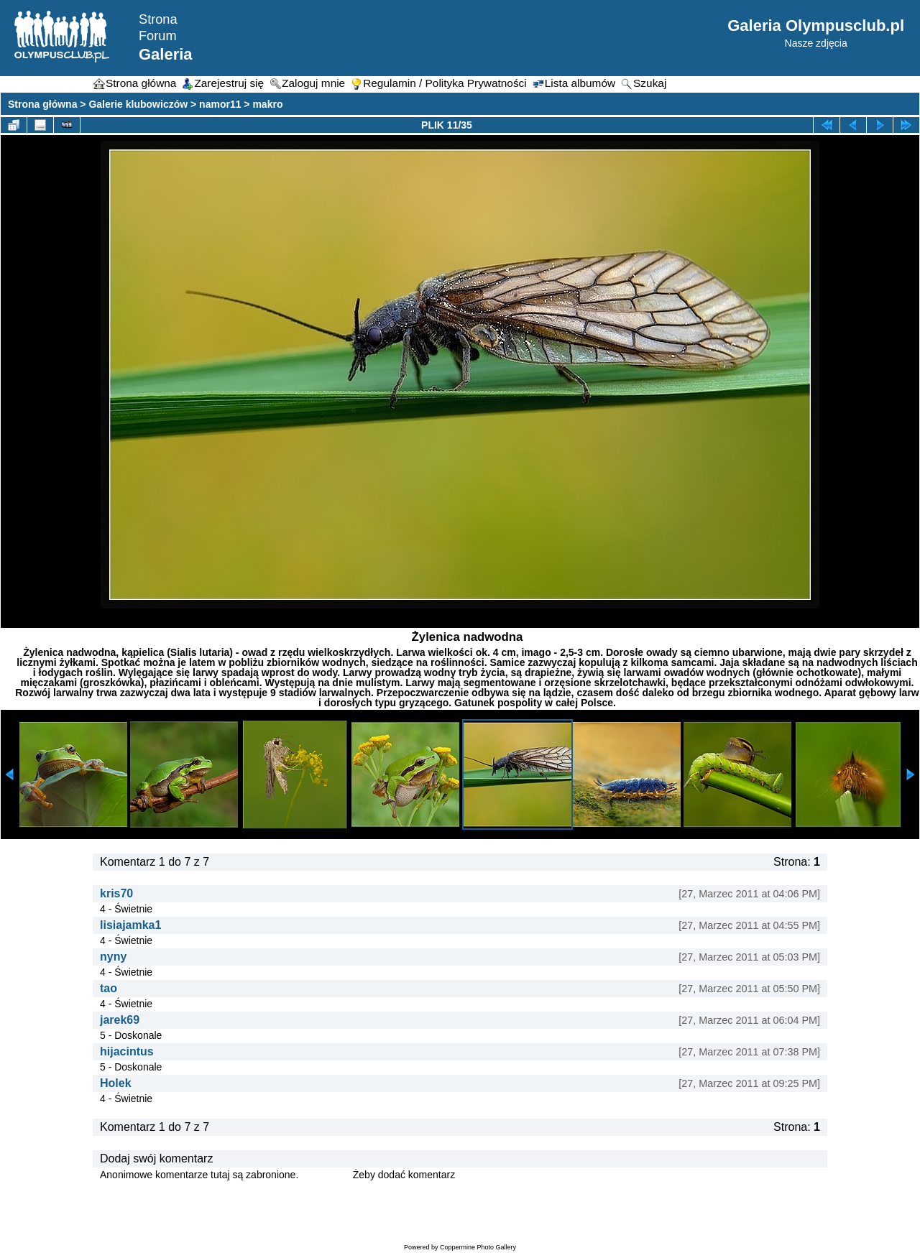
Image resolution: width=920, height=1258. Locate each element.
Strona (158, 19)
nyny (113, 957)
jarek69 (119, 1020)
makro (267, 104)
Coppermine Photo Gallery (478, 1247)
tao (108, 988)
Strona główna (42, 104)
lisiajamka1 (130, 925)
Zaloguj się (325, 1174)
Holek (116, 1083)
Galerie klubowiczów (138, 104)
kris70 (116, 893)
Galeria (166, 54)
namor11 (220, 104)
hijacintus (127, 1051)
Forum (158, 36)
